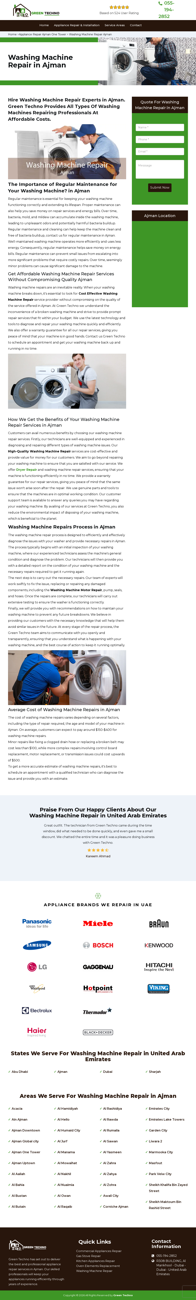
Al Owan (64, 1196)
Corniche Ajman (115, 1206)
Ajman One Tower (26, 1152)
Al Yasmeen (112, 1152)
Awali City (110, 1196)
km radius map (160, 263)
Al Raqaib (64, 1206)
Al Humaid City (68, 1130)
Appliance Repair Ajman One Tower (42, 34)
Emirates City (159, 1108)
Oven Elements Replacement (98, 1266)
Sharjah (155, 1072)
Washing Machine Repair (94, 1271)
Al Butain (19, 1206)
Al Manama (66, 1152)
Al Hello (63, 1119)
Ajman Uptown (23, 1163)
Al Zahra (109, 1163)
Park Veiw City (160, 1174)
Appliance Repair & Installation (77, 25)
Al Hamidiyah (67, 1108)
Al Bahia (18, 1185)
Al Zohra (109, 1185)
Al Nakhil (64, 1174)
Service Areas (115, 25)
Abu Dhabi (20, 1072)
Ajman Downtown (26, 1130)
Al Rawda (110, 1119)
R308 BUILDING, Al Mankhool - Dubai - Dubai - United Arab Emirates (171, 1267)
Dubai (107, 1072)
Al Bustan (19, 1196)
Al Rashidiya (112, 1108)
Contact (136, 25)
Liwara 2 (155, 1141)
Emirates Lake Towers (167, 1119)
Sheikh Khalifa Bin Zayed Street (168, 1188)
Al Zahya (110, 1174)
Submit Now (159, 187)
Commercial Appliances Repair (99, 1251)
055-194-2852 (166, 9)
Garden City (158, 1130)
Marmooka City (161, 1152)
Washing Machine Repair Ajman (90, 34)
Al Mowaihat (67, 1163)
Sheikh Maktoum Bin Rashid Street (165, 1205)
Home (44, 25)
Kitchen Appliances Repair (95, 1261)
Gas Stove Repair (88, 1256)
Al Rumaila (111, 1130)
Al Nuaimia (65, 1185)
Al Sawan (110, 1141)
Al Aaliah (18, 1174)
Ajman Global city (25, 1141)
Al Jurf (62, 1141)
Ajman (62, 1072)
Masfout (155, 1163)
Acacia (17, 1108)
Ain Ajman (19, 1119)
